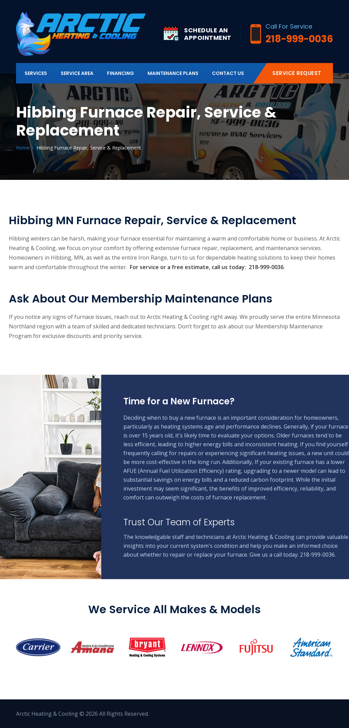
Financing (120, 73)
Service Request (296, 73)
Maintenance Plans (173, 73)
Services (36, 73)
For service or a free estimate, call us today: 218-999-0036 (207, 267)
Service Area (77, 73)
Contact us (228, 73)
